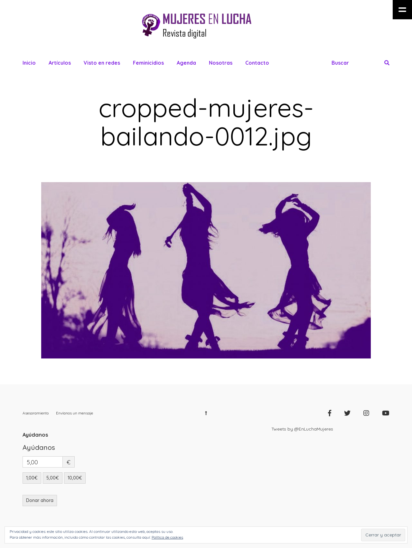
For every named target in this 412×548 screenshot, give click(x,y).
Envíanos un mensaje (74, 413)
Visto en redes (102, 63)
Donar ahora (39, 500)
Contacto (257, 63)
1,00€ (32, 478)
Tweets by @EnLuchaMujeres (302, 429)
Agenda (186, 63)
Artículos (60, 63)
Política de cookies (167, 537)
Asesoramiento (36, 413)
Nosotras (220, 63)
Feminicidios (148, 63)
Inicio (29, 63)
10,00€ (75, 478)
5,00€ (52, 478)
